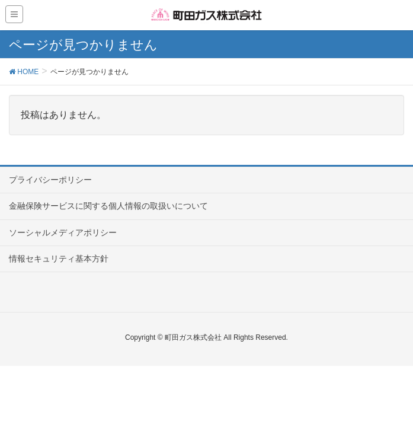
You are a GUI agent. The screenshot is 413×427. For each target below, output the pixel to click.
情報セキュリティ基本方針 (58, 258)
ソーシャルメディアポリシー (63, 232)
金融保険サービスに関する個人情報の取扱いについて (108, 206)
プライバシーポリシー (50, 179)
